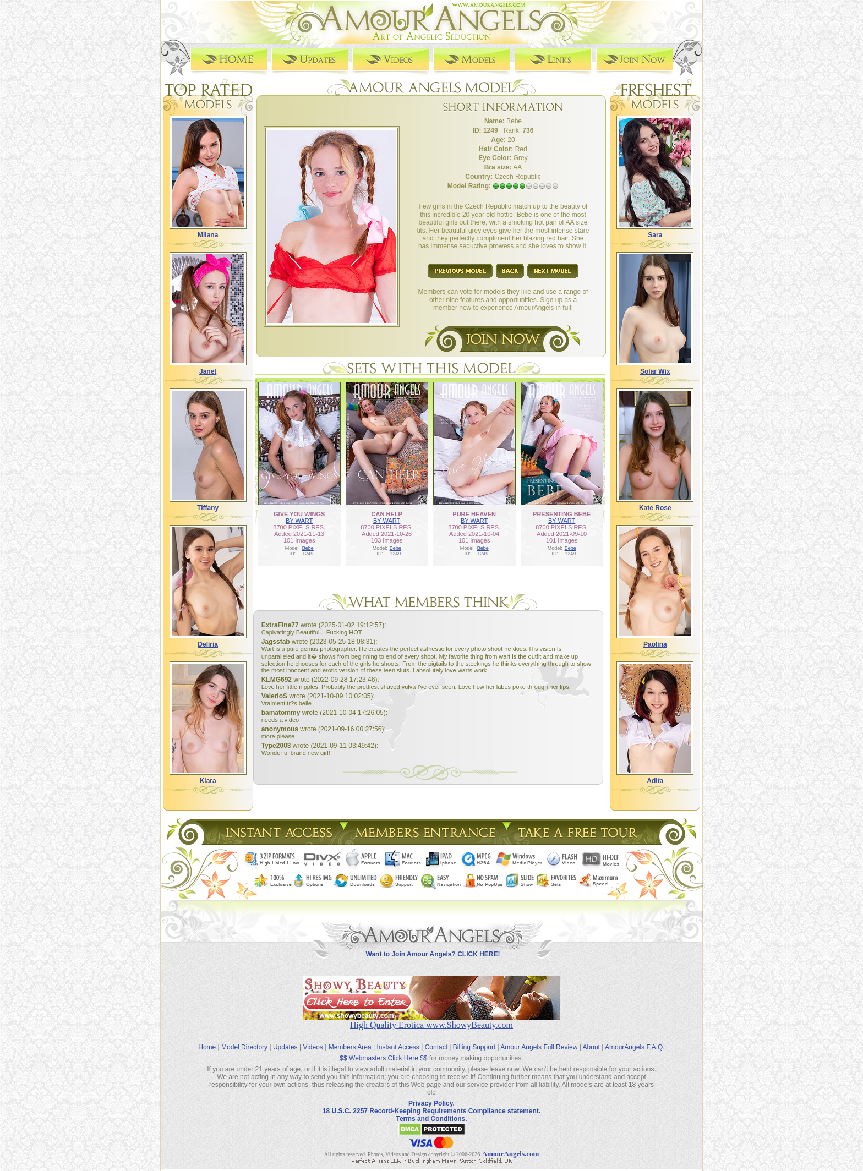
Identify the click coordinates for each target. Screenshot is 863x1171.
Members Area (350, 1039)
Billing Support (474, 1039)
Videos (313, 1039)
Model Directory (244, 1039)
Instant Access (398, 1039)
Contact (436, 1039)
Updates (285, 1039)
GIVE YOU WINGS (299, 513)
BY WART (299, 519)
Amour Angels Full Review (538, 1039)
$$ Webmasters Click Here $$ (383, 1050)
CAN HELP (387, 513)
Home (207, 1039)
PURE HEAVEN (474, 513)
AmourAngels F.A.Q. (635, 1039)
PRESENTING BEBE (562, 513)
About (591, 1039)
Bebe (308, 547)
